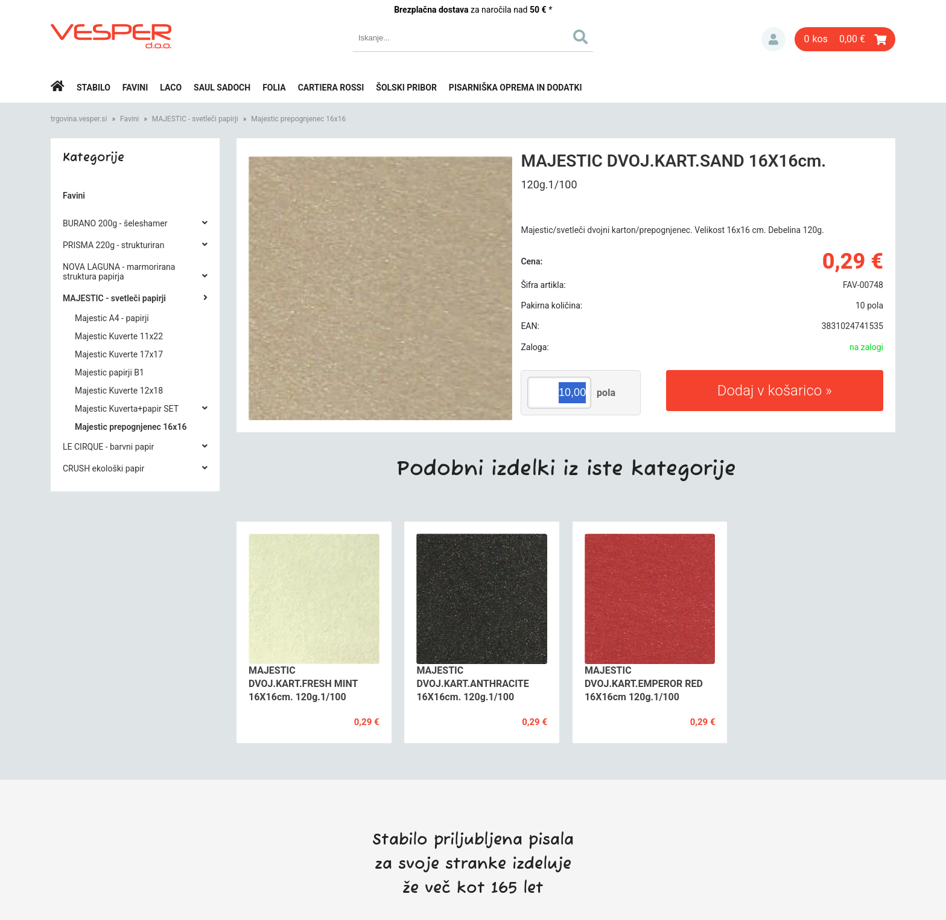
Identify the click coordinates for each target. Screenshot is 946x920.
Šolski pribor (406, 87)
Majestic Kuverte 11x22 (119, 336)
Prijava (773, 39)
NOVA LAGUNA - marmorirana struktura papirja (119, 271)
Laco (171, 87)
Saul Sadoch (222, 87)
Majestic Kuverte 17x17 (119, 354)
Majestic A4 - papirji (112, 318)
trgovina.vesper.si (79, 119)
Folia (274, 87)
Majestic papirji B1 (109, 372)
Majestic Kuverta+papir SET (127, 409)
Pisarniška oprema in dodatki (515, 87)
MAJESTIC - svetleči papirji (195, 119)
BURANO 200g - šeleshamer (115, 223)
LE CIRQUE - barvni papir (108, 447)
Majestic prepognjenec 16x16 (298, 119)
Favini (135, 87)
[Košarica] (845, 39)
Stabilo (93, 87)
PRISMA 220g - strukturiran (113, 245)
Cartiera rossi (331, 87)
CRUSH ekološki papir (103, 468)
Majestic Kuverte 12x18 (119, 390)
